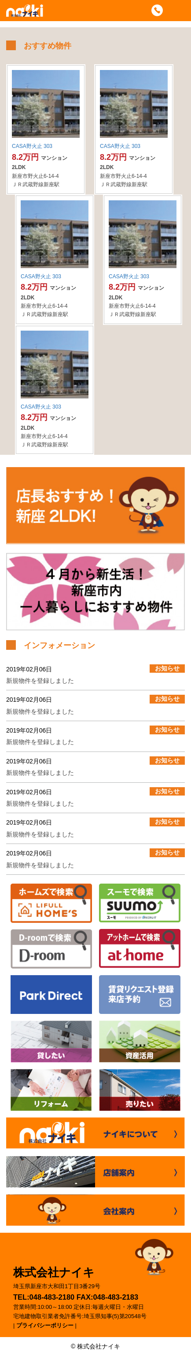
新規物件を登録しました (40, 680)
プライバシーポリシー (44, 1325)
